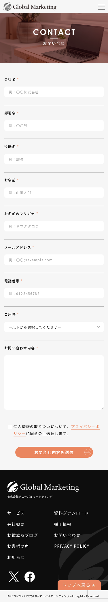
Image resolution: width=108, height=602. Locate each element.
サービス (16, 513)
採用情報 (63, 524)
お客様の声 (18, 546)
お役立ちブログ (22, 535)
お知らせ (16, 557)
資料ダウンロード (71, 513)
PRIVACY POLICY (72, 546)
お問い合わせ (67, 535)
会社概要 (16, 524)
